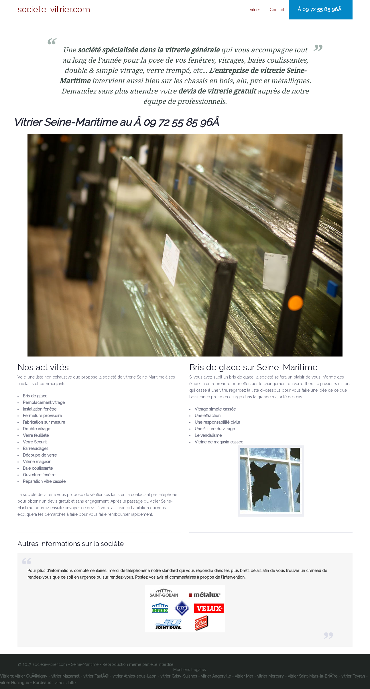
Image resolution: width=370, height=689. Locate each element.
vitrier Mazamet (65, 676)
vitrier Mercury (270, 676)
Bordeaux (42, 682)
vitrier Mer (244, 676)
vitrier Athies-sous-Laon (134, 676)
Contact (277, 9)
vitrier (255, 9)
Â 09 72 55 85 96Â (320, 9)
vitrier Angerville (216, 676)
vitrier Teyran (353, 676)
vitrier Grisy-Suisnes (178, 676)
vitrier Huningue (14, 682)
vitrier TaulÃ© (96, 676)
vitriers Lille (65, 682)
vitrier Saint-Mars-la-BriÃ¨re (312, 676)
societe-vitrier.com (53, 9)
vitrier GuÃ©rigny (31, 676)
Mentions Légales (189, 669)
